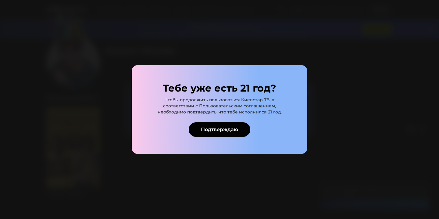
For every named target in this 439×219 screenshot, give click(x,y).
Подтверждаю (219, 129)
